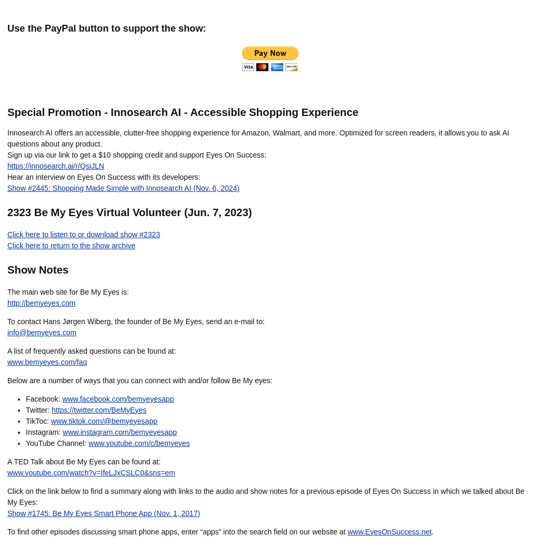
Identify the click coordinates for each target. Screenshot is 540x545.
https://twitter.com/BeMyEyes (99, 410)
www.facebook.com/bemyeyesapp (118, 399)
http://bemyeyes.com (41, 303)
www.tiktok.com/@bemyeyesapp (104, 421)
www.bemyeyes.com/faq (47, 362)
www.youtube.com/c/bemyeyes (139, 443)
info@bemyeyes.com (41, 332)
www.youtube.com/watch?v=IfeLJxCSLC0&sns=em (91, 473)
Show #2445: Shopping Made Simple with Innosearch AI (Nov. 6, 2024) (123, 188)
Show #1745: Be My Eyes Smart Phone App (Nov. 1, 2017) (103, 513)
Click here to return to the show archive (71, 245)
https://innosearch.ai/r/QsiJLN (55, 166)
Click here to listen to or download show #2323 (83, 234)
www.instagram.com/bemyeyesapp (120, 432)
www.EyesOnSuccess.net (390, 532)
